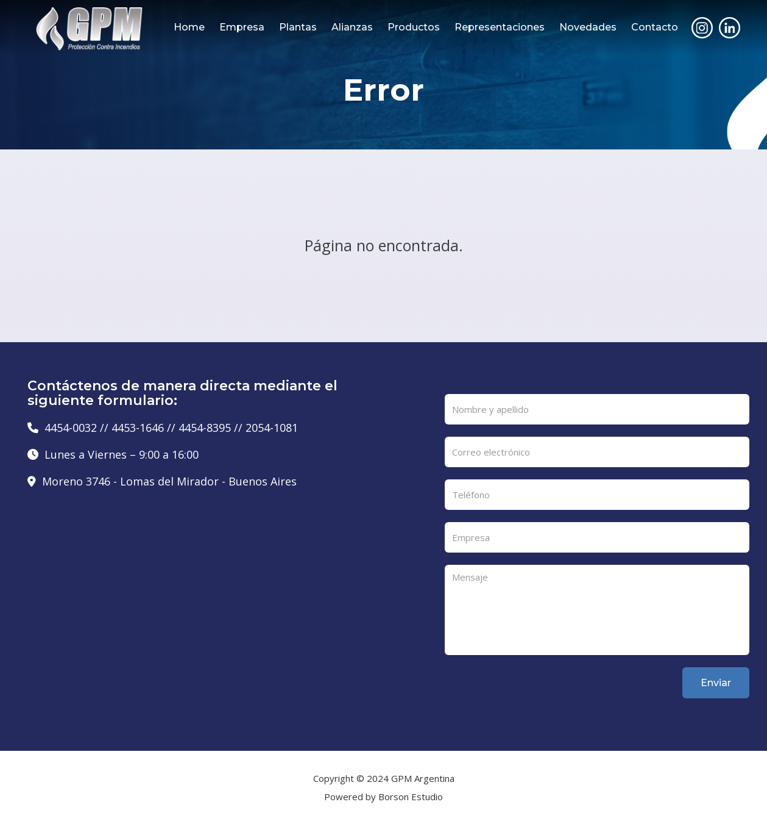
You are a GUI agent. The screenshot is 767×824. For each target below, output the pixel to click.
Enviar (716, 683)
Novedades (588, 27)
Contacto (654, 27)
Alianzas (352, 27)
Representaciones (499, 27)
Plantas (298, 27)
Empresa (241, 27)
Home (189, 27)
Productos (413, 27)
